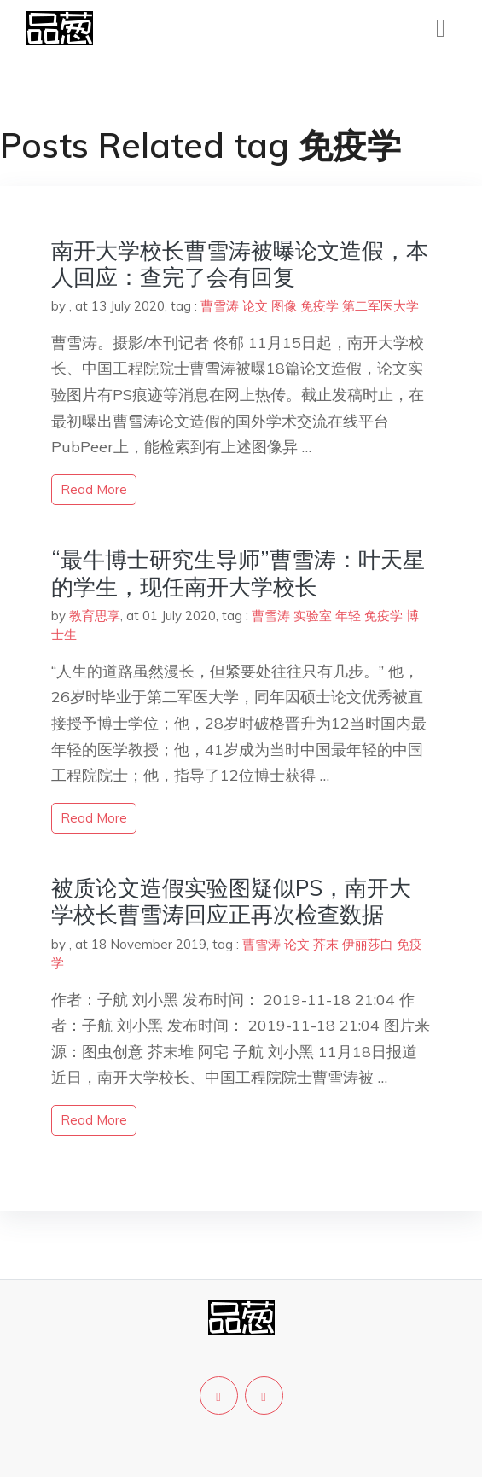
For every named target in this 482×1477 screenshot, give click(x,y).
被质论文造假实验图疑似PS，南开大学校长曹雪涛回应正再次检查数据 (231, 901)
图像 (284, 306)
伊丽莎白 (367, 944)
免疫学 (319, 306)
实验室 (312, 616)
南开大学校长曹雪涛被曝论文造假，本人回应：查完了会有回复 (239, 263)
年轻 (348, 616)
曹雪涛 (219, 306)
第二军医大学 (380, 306)
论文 (255, 306)
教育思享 (94, 616)
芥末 (326, 944)
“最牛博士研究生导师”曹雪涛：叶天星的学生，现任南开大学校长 (238, 572)
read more (94, 489)
